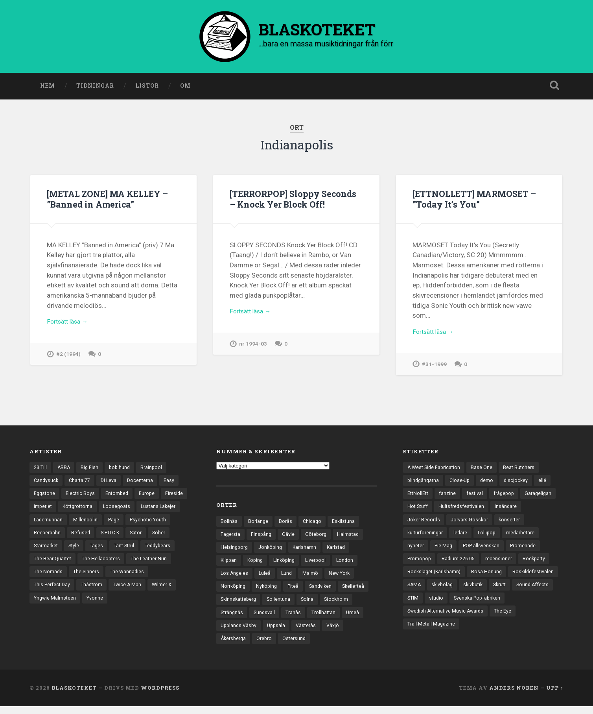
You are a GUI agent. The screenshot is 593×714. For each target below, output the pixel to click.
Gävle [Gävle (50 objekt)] (290, 537)
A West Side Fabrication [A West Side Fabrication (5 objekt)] (435, 469)
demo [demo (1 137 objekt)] (490, 483)
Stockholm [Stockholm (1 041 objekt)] (233, 618)
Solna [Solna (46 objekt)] (345, 605)
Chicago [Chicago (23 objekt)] (313, 523)
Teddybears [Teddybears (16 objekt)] (80, 565)
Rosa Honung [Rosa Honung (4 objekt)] (489, 578)
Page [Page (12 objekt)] (163, 524)
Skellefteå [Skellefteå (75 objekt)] (232, 605)
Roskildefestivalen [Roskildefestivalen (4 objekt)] (428, 592)
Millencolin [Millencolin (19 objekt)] (134, 524)
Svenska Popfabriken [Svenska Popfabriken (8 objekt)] (432, 619)
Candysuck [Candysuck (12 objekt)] (46, 483)
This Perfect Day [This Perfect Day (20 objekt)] (137, 592)
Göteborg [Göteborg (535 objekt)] (319, 537)
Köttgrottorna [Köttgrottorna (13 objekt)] (109, 510)
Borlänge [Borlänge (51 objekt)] (258, 523)
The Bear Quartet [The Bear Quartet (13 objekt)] (125, 565)
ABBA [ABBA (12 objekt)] (65, 469)
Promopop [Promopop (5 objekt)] (420, 565)
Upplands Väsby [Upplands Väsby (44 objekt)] (299, 632)
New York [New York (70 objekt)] (342, 577)
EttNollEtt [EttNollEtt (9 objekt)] (418, 496)
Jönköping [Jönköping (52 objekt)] (272, 550)
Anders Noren (514, 695)
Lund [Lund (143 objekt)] (288, 577)
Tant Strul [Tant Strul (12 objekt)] (45, 565)
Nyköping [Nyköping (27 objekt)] (269, 591)
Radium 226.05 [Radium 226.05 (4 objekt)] (461, 565)
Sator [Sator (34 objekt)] (40, 551)
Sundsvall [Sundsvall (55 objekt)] (302, 618)
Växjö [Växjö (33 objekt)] (259, 646)
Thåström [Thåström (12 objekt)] (45, 606)
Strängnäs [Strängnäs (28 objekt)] (268, 618)
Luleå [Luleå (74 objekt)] (266, 577)
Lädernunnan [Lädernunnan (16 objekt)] (96, 524)
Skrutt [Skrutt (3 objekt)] (414, 606)
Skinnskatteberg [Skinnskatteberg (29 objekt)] (273, 605)
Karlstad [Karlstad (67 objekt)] (340, 550)
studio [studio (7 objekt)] (506, 606)
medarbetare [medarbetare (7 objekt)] (525, 537)
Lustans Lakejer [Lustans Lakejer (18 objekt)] (52, 524)
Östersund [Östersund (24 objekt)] (354, 646)
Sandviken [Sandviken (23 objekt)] (325, 591)
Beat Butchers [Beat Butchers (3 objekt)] (522, 469)
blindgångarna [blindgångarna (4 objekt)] (424, 483)
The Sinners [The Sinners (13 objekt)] (47, 592)
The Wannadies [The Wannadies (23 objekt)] (89, 592)
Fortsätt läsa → (70, 324)
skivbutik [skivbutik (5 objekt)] (530, 592)
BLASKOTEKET (74, 695)
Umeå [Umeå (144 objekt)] (263, 632)
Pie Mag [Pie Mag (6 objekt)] (444, 551)
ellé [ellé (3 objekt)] (547, 483)
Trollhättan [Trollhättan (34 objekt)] (233, 632)
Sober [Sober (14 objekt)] (64, 551)
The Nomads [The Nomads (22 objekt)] (147, 578)
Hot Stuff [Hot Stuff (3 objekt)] (418, 510)
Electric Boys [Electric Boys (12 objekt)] (82, 496)
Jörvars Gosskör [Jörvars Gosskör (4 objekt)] (472, 524)
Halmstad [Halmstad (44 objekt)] (352, 537)
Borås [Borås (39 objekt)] (286, 523)
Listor (147, 87)
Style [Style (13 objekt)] (125, 551)
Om (185, 87)
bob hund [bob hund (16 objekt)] (122, 469)
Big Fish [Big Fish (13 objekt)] (92, 469)
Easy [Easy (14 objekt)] (174, 483)
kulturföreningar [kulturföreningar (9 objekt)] (426, 537)
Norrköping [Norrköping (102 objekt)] (234, 591)
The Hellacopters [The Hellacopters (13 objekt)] (54, 578)
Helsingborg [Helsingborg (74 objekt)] (235, 550)
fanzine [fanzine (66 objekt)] (448, 496)
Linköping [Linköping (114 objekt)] (287, 564)
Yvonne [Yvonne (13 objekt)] (43, 619)
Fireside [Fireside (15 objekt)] (43, 510)
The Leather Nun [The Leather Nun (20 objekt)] (103, 578)
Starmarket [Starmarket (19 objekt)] (95, 551)
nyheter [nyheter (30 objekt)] (416, 551)
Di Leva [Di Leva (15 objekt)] (112, 483)
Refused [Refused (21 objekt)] (131, 537)
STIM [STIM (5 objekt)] (483, 606)
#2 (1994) (68, 357)
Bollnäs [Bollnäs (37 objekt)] (229, 523)
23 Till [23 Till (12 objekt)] (41, 469)
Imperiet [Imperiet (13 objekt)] (72, 510)
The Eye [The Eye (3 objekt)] (416, 633)
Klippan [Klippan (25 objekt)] (229, 564)
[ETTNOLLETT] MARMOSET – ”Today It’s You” (479, 201)
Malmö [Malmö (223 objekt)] (312, 577)
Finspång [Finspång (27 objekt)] (262, 537)
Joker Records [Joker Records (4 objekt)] (424, 524)
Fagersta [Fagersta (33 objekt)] (231, 537)
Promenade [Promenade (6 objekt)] (528, 551)
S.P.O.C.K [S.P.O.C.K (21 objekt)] (161, 537)
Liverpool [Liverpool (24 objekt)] (320, 564)
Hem (47, 87)
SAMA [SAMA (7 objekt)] (468, 592)
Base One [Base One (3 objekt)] (485, 469)
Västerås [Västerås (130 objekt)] (231, 646)
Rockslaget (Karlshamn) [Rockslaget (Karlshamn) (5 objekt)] (435, 578)
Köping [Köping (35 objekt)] (257, 564)
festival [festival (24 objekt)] (476, 496)
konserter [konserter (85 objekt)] (514, 524)
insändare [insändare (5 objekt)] (509, 510)
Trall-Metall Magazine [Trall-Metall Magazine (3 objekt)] (460, 633)
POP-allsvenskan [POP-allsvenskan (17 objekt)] (485, 551)
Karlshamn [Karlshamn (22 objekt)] (308, 550)
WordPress (160, 695)
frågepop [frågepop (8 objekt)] (507, 496)
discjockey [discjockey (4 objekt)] (520, 483)
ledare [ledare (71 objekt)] (463, 537)
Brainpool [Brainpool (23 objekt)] (155, 469)
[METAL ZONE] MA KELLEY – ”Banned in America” (112, 201)
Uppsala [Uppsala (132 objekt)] (338, 632)
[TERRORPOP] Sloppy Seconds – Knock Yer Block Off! (296, 201)
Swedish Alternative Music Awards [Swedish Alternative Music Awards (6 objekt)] (508, 619)
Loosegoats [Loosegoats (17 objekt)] (150, 510)
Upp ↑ (554, 695)
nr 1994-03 (253, 347)
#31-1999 (434, 367)
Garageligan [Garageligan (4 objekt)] (542, 496)
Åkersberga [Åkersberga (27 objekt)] (290, 646)
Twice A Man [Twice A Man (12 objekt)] (82, 606)
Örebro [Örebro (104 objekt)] (323, 646)
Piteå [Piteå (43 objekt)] (297, 591)
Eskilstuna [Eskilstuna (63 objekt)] (345, 523)
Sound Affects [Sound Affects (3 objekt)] (449, 606)
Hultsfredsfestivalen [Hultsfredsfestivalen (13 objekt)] (463, 510)
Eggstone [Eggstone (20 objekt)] (45, 496)
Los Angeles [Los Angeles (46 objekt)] (235, 577)
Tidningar (95, 87)
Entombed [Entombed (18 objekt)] (119, 496)
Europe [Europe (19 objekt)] (150, 496)
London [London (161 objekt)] (350, 564)
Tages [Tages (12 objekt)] (148, 551)
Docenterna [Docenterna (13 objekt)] (144, 483)
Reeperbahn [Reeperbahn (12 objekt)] (97, 537)
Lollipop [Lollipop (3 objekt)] (490, 537)
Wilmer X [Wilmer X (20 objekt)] (117, 606)
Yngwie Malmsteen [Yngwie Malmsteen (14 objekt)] (161, 606)
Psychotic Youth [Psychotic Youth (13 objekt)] (53, 537)
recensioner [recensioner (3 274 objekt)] (503, 565)
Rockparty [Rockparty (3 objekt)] (540, 565)
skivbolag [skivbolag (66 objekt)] (497, 592)
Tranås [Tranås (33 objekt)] (332, 618)
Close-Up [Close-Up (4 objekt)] (462, 483)
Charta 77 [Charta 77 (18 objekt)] (81, 483)
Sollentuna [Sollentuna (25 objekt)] (316, 605)
